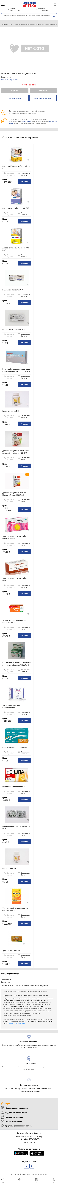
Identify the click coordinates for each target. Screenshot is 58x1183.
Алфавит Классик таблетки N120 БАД (16, 167)
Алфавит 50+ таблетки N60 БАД (15, 208)
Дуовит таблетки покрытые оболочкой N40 (14, 621)
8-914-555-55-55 (30, 1139)
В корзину (24, 181)
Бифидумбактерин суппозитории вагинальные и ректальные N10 (16, 370)
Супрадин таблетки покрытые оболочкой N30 (15, 909)
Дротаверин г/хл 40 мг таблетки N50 (16, 579)
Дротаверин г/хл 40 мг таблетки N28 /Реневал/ (16, 537)
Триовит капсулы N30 (11, 950)
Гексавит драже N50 (10, 411)
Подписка (14, 91)
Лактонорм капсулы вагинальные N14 (11, 706)
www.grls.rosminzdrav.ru (17, 1023)
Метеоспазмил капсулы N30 (14, 747)
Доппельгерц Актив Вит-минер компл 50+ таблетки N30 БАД (15, 452)
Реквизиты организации (10, 80)
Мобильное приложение (29, 1149)
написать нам (26, 121)
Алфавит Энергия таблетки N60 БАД (15, 249)
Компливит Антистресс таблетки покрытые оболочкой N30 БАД (16, 664)
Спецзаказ (43, 91)
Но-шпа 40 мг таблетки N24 (13, 787)
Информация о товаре (10, 974)
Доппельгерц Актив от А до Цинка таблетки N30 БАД (14, 494)
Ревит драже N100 (10, 868)
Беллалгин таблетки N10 (12, 290)
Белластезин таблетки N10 (13, 329)
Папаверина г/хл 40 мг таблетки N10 (16, 827)
